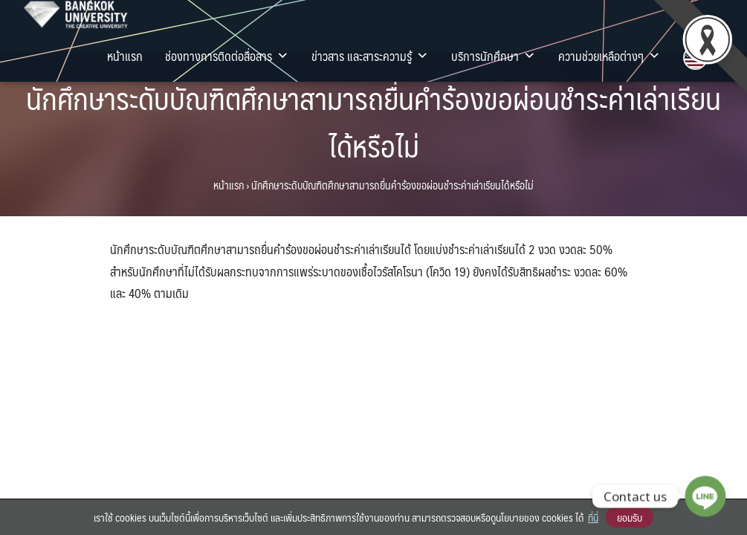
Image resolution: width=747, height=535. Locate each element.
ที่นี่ (593, 517)
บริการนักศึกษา (493, 56)
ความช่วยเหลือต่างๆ (609, 56)
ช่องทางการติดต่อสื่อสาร (227, 56)
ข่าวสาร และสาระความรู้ (370, 56)
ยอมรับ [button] (629, 517)
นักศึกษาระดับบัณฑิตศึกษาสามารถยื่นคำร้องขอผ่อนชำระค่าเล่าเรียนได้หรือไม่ (373, 121)
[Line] (705, 496)
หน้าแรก (125, 55)
